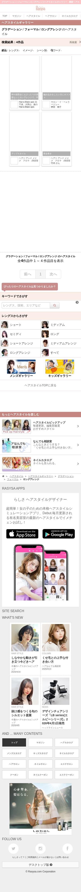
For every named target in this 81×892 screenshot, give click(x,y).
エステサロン (67, 764)
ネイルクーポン (40, 775)
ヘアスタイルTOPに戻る (41, 385)
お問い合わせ (62, 857)
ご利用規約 (31, 857)
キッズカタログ (40, 753)
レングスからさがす (15, 316)
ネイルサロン (40, 764)
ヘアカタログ (67, 742)
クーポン (14, 775)
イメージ (28, 50)
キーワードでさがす (15, 296)
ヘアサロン (14, 764)
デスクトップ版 (40, 864)
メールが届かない (46, 857)
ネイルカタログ (67, 753)
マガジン (40, 742)
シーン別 (42, 50)
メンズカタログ (14, 753)
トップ (14, 742)
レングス (14, 50)
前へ (27, 274)
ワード (56, 50)
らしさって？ (18, 857)
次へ (53, 274)
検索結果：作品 (41, 42)
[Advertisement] (40, 211)
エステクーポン (67, 775)
